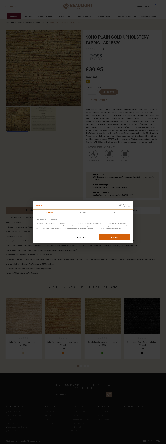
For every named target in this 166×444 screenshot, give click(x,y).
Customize (82, 237)
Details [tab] (83, 212)
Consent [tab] (49, 212)
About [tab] (116, 212)
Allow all (114, 237)
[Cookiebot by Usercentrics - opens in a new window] (120, 205)
